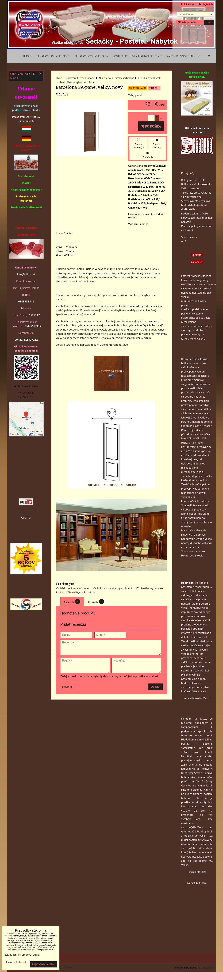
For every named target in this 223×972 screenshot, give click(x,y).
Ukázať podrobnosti (15, 962)
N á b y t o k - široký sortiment (114, 588)
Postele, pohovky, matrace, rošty (137, 56)
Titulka (25, 56)
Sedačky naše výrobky (53, 56)
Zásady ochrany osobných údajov (22, 954)
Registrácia (206, 4)
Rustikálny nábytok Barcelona (77, 592)
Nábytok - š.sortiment (183, 56)
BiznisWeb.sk (206, 967)
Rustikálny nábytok (152, 588)
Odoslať (155, 686)
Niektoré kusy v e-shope (74, 588)
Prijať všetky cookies (43, 964)
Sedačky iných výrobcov (91, 56)
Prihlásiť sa (187, 4)
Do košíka (151, 126)
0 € (209, 22)
